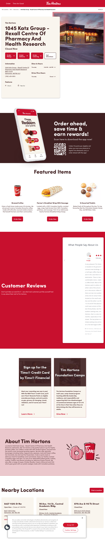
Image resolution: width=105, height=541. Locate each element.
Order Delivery (23, 56)
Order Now (17, 219)
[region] (46, 526)
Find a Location (96, 490)
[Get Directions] (17, 70)
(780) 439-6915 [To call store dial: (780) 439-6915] (10, 76)
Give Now (62, 414)
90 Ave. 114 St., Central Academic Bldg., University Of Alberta (52, 515)
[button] (7, 527)
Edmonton (16, 9)
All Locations (5, 9)
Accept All (70, 525)
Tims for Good (18, 3)
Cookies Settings (70, 530)
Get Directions (50, 56)
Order (8, 3)
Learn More (28, 414)
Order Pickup (11, 56)
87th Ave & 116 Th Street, (82, 511)
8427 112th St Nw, (12, 511)
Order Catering (37, 56)
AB (11, 9)
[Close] (82, 518)
